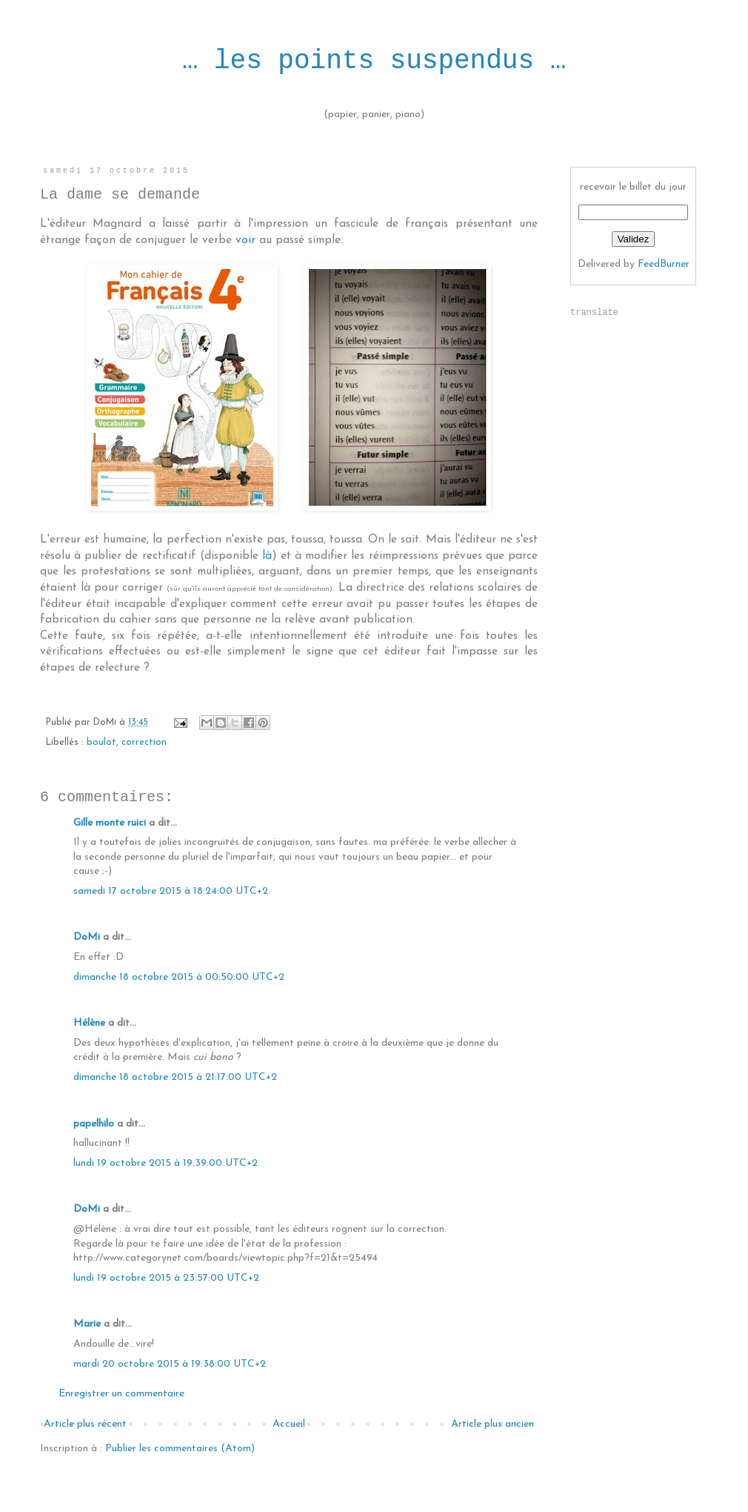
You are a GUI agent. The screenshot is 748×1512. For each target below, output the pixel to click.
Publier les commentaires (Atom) (180, 1448)
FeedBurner (663, 264)
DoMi (86, 937)
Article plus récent (85, 1424)
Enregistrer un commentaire (121, 1393)
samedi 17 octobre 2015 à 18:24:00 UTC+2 (170, 891)
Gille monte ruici (109, 823)
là (267, 556)
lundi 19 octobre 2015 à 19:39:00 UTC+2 (165, 1163)
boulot (101, 742)
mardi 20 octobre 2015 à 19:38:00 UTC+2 (169, 1364)
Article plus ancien (492, 1424)
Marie (87, 1324)
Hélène (89, 1023)
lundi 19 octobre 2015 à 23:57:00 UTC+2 (166, 1278)
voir (246, 240)
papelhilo (93, 1124)
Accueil (289, 1424)
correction (144, 742)
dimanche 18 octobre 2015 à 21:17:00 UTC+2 (175, 1077)
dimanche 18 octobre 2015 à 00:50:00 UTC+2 (178, 977)
